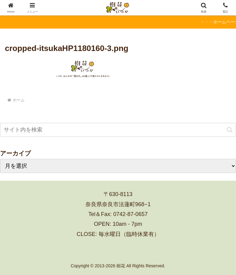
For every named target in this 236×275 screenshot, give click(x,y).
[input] (118, 130)
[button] (229, 129)
